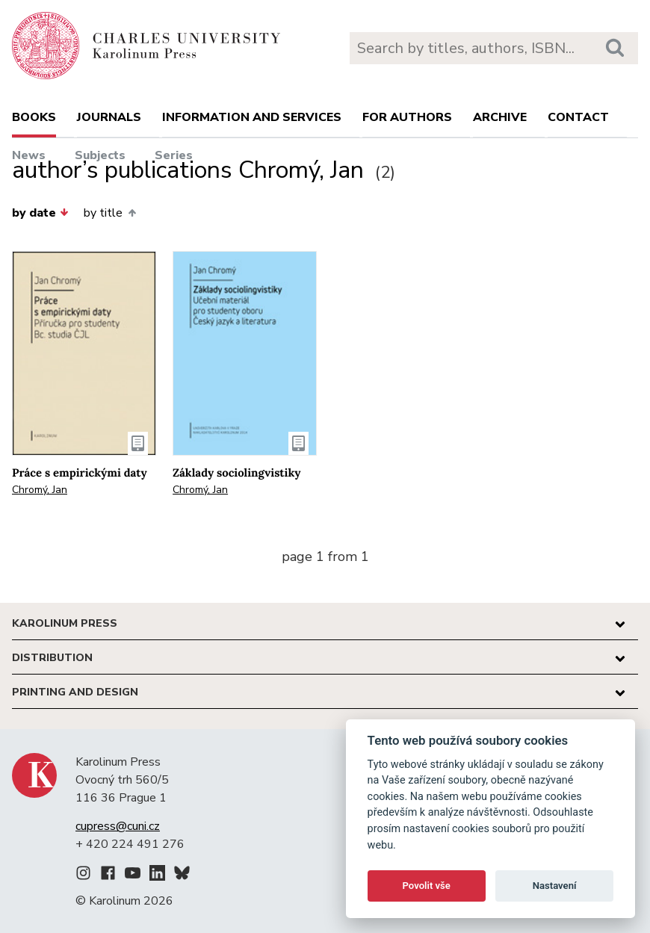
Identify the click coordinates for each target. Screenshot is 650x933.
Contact (578, 117)
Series (174, 155)
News (29, 155)
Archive (500, 117)
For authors (407, 117)
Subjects (100, 155)
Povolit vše (427, 885)
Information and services (251, 117)
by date (40, 213)
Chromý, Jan (39, 490)
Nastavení (555, 885)
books (34, 117)
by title (109, 213)
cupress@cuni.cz (117, 826)
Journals (109, 117)
